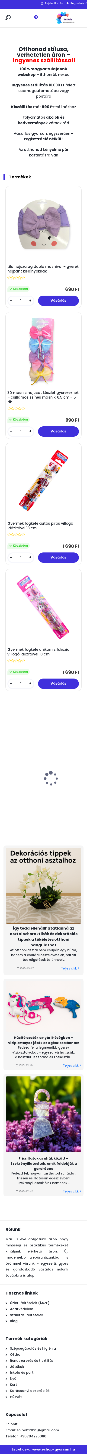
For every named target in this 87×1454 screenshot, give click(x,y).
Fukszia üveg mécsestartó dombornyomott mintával (21, 797)
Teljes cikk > (70, 968)
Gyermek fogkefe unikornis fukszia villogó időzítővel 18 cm (38, 652)
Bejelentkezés (54, 3)
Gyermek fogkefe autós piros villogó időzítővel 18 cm (40, 526)
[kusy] (20, 301)
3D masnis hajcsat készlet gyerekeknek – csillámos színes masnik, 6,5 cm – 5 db (43, 397)
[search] (8, 17)
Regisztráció (79, 3)
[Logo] (65, 18)
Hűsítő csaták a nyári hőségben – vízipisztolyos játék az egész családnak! (43, 1040)
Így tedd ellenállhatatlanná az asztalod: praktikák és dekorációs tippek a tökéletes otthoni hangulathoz (43, 937)
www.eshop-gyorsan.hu (53, 1449)
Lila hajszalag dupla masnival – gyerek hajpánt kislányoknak (43, 269)
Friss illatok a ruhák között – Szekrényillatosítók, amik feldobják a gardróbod (43, 1163)
